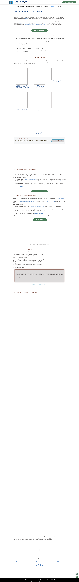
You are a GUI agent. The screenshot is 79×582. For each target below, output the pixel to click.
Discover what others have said (30, 179)
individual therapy (35, 24)
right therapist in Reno (33, 185)
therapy (26, 18)
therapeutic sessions (38, 213)
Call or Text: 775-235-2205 (20, 3)
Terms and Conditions (47, 581)
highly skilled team (51, 201)
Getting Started (39, 6)
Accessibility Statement (31, 581)
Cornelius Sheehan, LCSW (28, 16)
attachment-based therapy (24, 23)
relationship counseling (25, 201)
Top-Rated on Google (20, 42)
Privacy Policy (40, 581)
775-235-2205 (22, 187)
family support (43, 24)
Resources (46, 6)
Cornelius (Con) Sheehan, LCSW (37, 206)
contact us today (29, 215)
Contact (60, 6)
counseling (40, 20)
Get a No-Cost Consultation (39, 30)
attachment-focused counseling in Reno (23, 208)
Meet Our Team (53, 6)
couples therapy (28, 24)
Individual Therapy (30, 6)
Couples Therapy (20, 6)
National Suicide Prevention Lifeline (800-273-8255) (33, 266)
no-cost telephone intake (39, 256)
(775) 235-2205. (44, 142)
